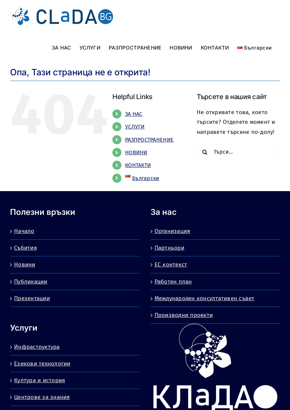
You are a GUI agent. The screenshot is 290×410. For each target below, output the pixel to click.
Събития (25, 247)
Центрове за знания (42, 397)
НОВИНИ (136, 152)
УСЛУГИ (135, 127)
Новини (24, 264)
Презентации (32, 298)
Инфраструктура (37, 346)
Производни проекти (184, 315)
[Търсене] (205, 152)
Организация (172, 231)
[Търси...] (238, 152)
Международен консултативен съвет (205, 298)
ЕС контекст (171, 264)
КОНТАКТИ (138, 165)
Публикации (30, 281)
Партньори (169, 247)
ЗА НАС (133, 114)
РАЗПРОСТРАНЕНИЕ (149, 140)
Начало (24, 231)
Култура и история (39, 380)
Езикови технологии (42, 363)
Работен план (173, 281)
